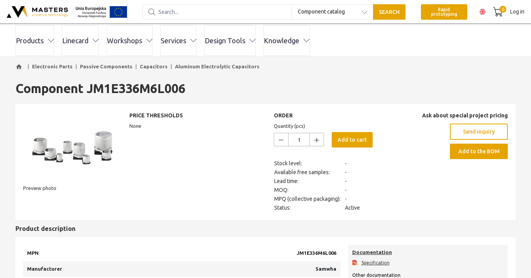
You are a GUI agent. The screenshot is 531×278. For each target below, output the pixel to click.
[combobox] (321, 12)
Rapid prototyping (432, 12)
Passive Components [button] (106, 66)
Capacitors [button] (154, 66)
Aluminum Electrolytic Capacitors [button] (217, 66)
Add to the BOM (479, 151)
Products (35, 40)
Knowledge (286, 40)
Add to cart (352, 140)
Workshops (129, 40)
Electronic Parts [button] (52, 66)
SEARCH (377, 12)
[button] (20, 66)
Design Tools (230, 40)
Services (178, 40)
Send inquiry (479, 132)
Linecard (80, 40)
